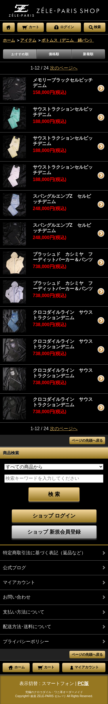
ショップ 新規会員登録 (54, 532)
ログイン (64, 27)
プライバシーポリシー (26, 641)
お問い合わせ (17, 597)
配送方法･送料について (27, 626)
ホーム (9, 40)
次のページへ (63, 68)
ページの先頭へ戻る (87, 440)
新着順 (88, 54)
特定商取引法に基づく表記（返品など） (44, 552)
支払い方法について (23, 611)
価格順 (54, 54)
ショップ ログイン (54, 516)
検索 (94, 27)
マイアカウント (19, 582)
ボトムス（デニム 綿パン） (67, 40)
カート (30, 27)
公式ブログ (14, 567)
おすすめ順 (20, 54)
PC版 (83, 683)
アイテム (28, 40)
